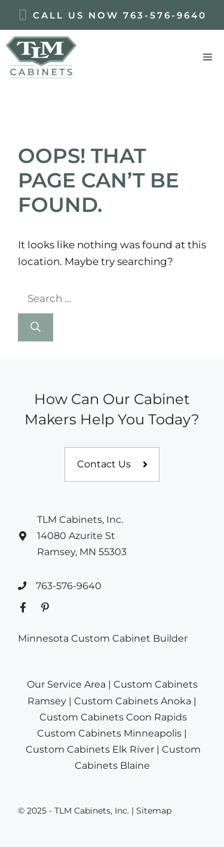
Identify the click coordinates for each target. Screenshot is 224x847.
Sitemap (153, 810)
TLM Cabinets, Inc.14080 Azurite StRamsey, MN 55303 (82, 536)
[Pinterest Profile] (45, 607)
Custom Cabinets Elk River (90, 749)
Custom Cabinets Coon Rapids (113, 717)
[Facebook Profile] (23, 607)
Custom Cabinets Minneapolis (109, 733)
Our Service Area (66, 684)
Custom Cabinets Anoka (132, 701)
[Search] (35, 327)
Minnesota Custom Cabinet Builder (103, 638)
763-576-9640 (165, 15)
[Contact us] (112, 464)
